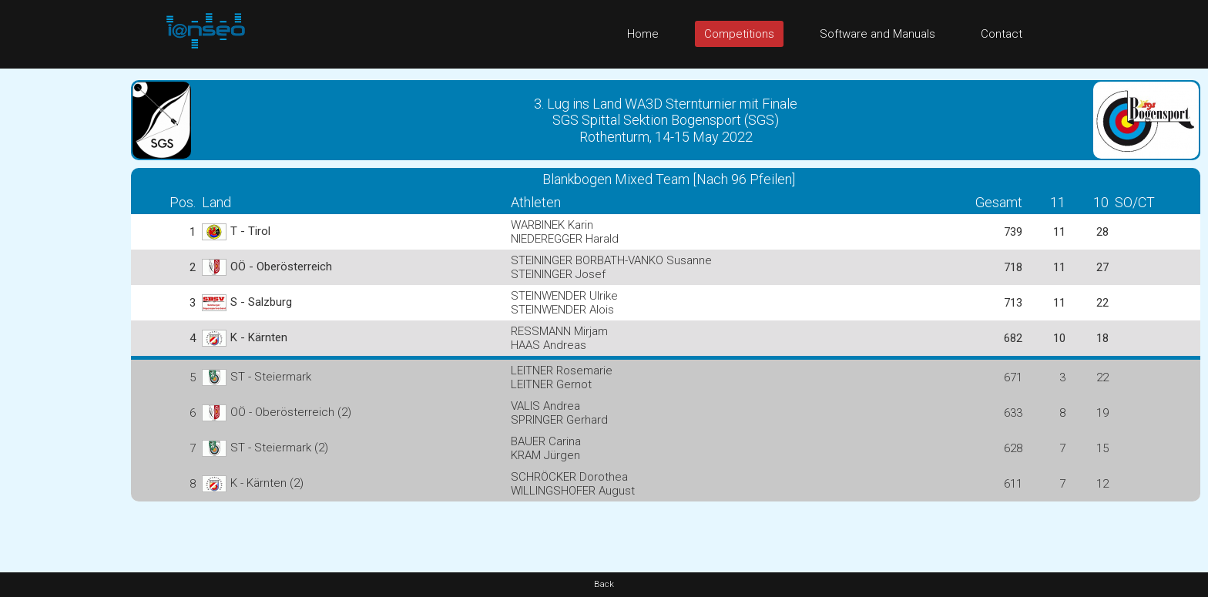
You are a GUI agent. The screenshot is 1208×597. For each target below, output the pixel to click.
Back (604, 584)
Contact (1001, 34)
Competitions (739, 34)
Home (643, 34)
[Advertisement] (61, 300)
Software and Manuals (877, 34)
